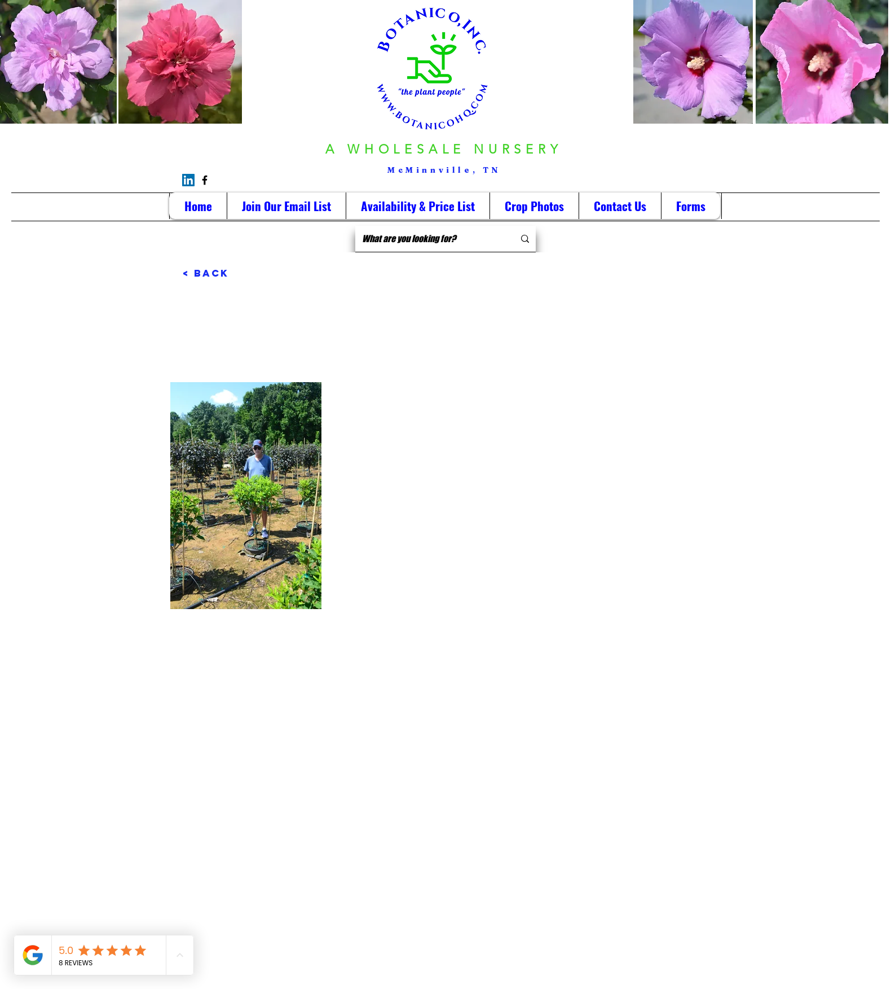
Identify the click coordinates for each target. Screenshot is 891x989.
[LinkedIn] (188, 180)
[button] (534, 205)
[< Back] (220, 273)
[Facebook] (205, 180)
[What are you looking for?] (429, 239)
